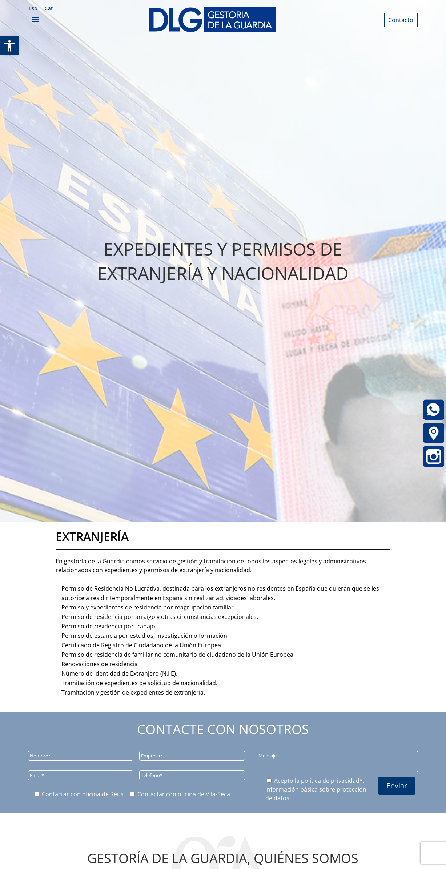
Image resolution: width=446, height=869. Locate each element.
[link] (9, 45)
